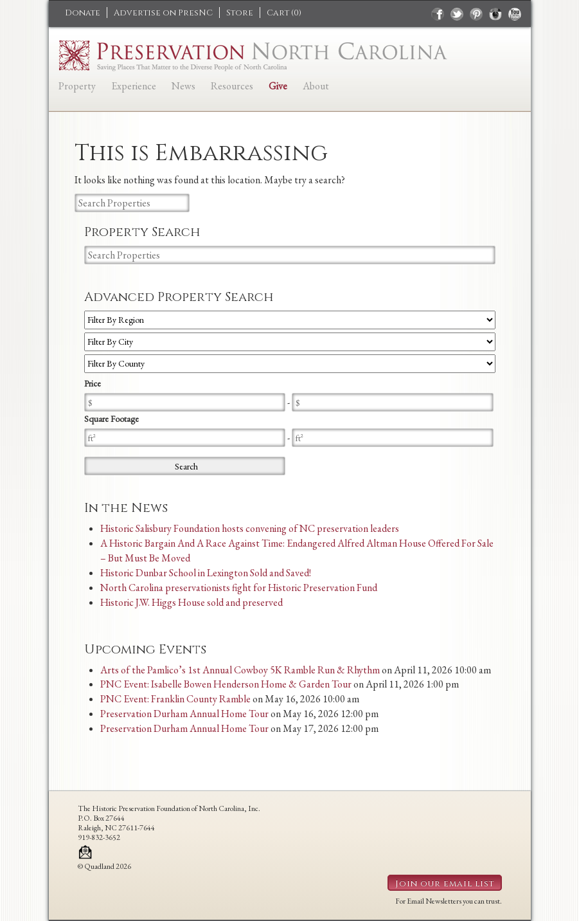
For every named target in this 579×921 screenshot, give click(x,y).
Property (77, 86)
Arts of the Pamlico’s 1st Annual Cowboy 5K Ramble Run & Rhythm (240, 670)
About (316, 86)
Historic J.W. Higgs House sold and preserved (191, 602)
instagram (495, 14)
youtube (514, 14)
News (183, 86)
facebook (437, 14)
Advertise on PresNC (163, 13)
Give (278, 86)
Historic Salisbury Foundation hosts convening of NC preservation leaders (249, 528)
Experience (133, 86)
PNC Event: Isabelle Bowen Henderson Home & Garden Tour (226, 684)
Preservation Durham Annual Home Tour (184, 713)
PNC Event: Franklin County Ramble (175, 699)
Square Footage (111, 418)
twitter (456, 14)
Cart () (284, 13)
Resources (232, 86)
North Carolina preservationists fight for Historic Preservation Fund (238, 587)
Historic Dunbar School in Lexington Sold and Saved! (205, 572)
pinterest (476, 14)
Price (92, 383)
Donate (82, 13)
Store (239, 13)
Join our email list (444, 883)
